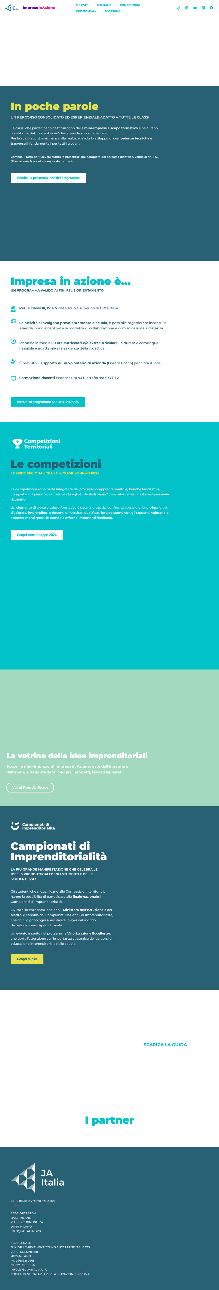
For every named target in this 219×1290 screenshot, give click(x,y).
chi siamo (104, 5)
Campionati (114, 10)
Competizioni (130, 5)
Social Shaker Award (43, 1044)
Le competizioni (56, 464)
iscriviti (82, 5)
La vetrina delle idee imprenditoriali (77, 755)
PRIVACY (16, 1204)
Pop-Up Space (86, 10)
